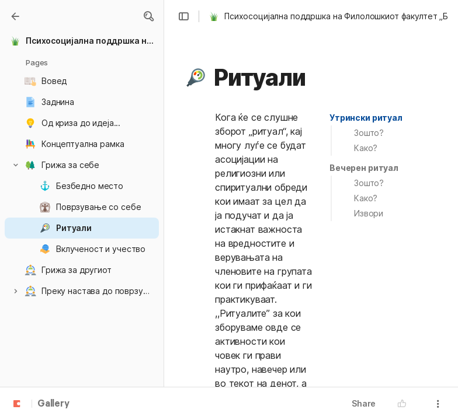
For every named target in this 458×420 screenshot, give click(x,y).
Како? (365, 148)
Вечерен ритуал (363, 168)
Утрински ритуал (366, 118)
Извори (368, 213)
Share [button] (364, 403)
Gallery (53, 404)
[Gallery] (15, 16)
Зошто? (369, 133)
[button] (148, 16)
